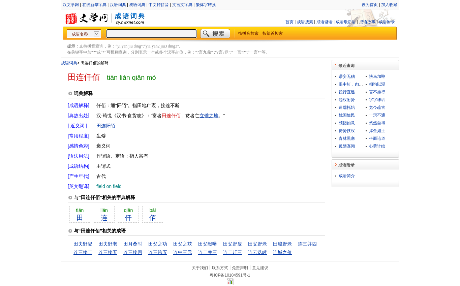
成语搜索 (305, 22)
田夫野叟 (82, 244)
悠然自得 (377, 123)
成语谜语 (324, 22)
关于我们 (200, 267)
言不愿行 (377, 92)
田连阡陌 (105, 125)
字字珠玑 (377, 99)
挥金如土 (377, 130)
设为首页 (370, 4)
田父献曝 (207, 244)
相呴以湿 (377, 84)
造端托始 (347, 107)
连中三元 (182, 252)
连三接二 (82, 252)
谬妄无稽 (347, 76)
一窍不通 (377, 115)
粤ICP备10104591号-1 (230, 275)
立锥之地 (209, 115)
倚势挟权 (347, 130)
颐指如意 (347, 123)
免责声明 (240, 267)
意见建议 (260, 267)
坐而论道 (377, 138)
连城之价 (282, 252)
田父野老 (257, 244)
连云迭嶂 (257, 252)
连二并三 (207, 252)
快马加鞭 (377, 76)
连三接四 (132, 252)
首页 (289, 22)
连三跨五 (157, 252)
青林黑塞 (347, 138)
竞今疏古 (377, 107)
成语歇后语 (346, 22)
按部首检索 (273, 33)
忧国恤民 (347, 115)
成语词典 (137, 4)
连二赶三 (232, 252)
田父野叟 (232, 244)
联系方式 (220, 267)
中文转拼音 (159, 4)
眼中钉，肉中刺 (353, 84)
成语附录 (387, 22)
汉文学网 (71, 4)
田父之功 (157, 244)
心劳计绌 (377, 146)
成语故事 (367, 22)
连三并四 (307, 244)
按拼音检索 (248, 33)
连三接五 (107, 252)
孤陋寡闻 (347, 146)
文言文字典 (182, 4)
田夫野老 (107, 244)
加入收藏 (389, 4)
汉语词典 (118, 4)
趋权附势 (347, 99)
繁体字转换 (206, 4)
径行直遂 (347, 92)
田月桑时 (132, 244)
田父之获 (182, 244)
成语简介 (347, 175)
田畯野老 (282, 244)
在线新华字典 (94, 4)
